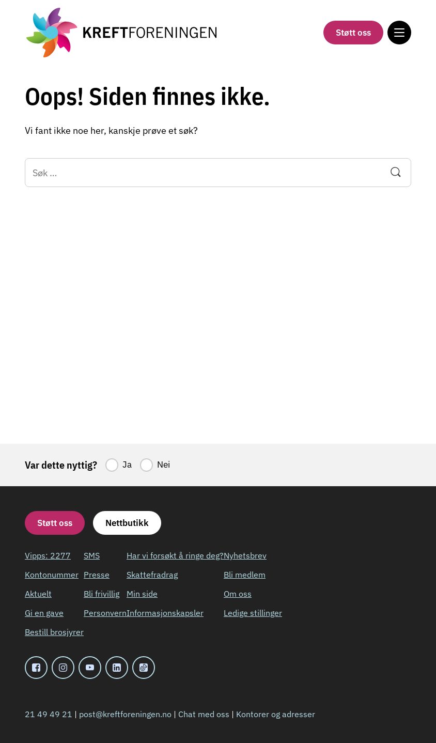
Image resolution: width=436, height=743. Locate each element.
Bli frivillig (101, 594)
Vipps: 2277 (48, 555)
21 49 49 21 (48, 714)
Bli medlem (245, 574)
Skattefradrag (152, 574)
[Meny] (399, 32)
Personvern (105, 613)
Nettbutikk (127, 523)
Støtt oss (353, 32)
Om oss (238, 594)
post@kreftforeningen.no (125, 714)
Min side (142, 594)
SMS (92, 555)
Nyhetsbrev (245, 555)
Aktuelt (38, 594)
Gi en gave (44, 613)
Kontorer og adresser (275, 714)
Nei (163, 464)
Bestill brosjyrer (54, 632)
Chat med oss (203, 714)
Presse (97, 574)
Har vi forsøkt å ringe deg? (175, 555)
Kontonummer (52, 574)
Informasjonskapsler (165, 613)
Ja (127, 464)
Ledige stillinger (253, 613)
